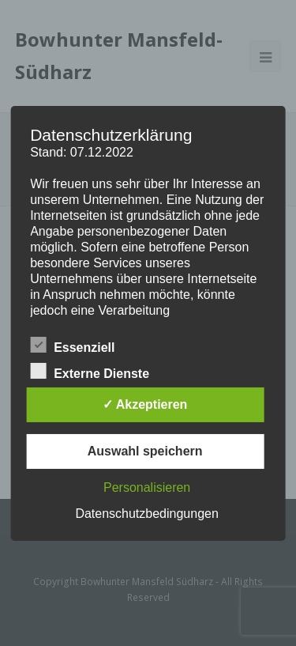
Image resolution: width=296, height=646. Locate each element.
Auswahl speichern (145, 451)
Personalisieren (146, 487)
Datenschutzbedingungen (146, 513)
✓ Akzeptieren (145, 404)
